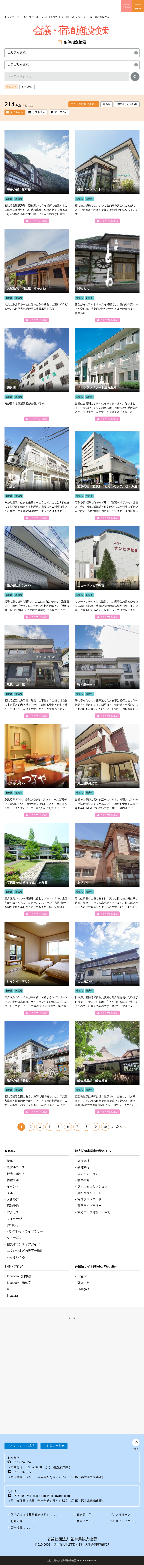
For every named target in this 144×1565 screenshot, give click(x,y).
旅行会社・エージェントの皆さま (42, 16)
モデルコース (16, 1167)
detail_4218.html (36, 572)
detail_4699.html (36, 869)
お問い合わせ (55, 1445)
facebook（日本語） (20, 1276)
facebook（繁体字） (20, 1282)
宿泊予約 (13, 1205)
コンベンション (73, 16)
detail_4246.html (36, 671)
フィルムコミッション (92, 1186)
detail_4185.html (107, 770)
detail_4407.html (107, 473)
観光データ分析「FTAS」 (94, 1212)
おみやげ (13, 1199)
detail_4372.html (36, 770)
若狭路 (9, 86)
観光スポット (16, 1173)
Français (83, 1289)
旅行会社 (83, 1160)
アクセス (13, 1212)
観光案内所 (84, 1514)
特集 (10, 1160)
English (82, 1276)
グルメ (11, 1193)
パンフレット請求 (22, 1445)
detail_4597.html (107, 374)
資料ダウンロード (89, 1193)
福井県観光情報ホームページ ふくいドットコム (25, 6)
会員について (85, 1521)
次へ (119, 1126)
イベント (13, 1186)
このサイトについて (123, 1521)
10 (105, 1126)
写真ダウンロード (89, 1199)
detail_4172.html (36, 1067)
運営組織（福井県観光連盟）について (36, 1514)
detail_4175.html (36, 176)
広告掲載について (22, 1527)
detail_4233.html (107, 176)
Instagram (13, 1295)
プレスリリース (120, 1514)
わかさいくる (16, 1257)
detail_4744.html (36, 275)
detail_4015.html (107, 671)
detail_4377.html (107, 275)
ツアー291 (14, 1237)
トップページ (11, 16)
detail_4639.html (36, 968)
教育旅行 (83, 1167)
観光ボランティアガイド (23, 1244)
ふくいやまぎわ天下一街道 (25, 1250)
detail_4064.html (107, 869)
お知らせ (13, 1225)
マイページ (14, 1218)
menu (138, 6)
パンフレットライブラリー (25, 1231)
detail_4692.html (107, 1067)
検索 (135, 77)
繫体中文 (83, 1282)
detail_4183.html (36, 473)
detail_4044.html (36, 374)
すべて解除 (27, 86)
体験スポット (16, 1180)
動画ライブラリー (89, 1205)
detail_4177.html (107, 968)
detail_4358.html (107, 572)
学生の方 (83, 1180)
